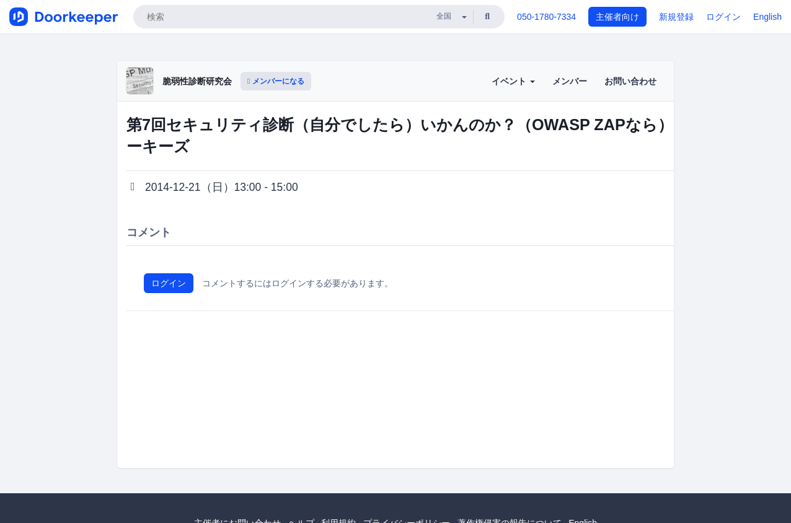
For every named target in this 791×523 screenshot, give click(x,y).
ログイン (723, 17)
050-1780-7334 (546, 17)
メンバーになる (275, 81)
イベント (513, 81)
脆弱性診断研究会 (197, 81)
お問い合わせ (630, 81)
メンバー (569, 81)
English (767, 17)
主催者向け (617, 17)
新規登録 (676, 17)
